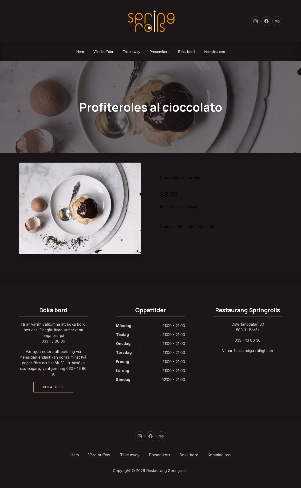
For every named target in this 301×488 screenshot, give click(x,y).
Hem (80, 51)
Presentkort (159, 51)
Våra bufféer (103, 51)
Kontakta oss (214, 51)
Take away (131, 51)
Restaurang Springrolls (166, 470)
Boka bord (186, 51)
